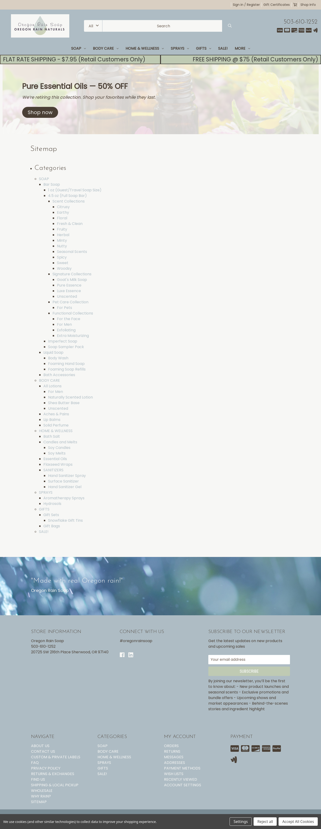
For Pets (64, 307)
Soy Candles (59, 447)
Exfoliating (66, 330)
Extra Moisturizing (73, 335)
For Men (64, 324)
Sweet (62, 263)
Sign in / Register (246, 4)
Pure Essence (69, 285)
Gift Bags (51, 526)
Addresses (174, 762)
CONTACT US (43, 751)
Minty (62, 240)
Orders (171, 746)
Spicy (62, 257)
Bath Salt (51, 436)
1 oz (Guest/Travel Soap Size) (74, 190)
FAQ (35, 762)
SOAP (78, 48)
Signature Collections (71, 274)
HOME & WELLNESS (145, 48)
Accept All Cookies (298, 821)
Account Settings (182, 785)
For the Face (68, 319)
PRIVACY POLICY (45, 768)
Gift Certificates (276, 4)
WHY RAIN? (41, 796)
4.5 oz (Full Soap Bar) (67, 195)
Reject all (265, 821)
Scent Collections (68, 201)
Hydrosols (52, 503)
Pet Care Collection (70, 302)
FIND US (38, 779)
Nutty (62, 246)
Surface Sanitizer (63, 481)
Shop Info (308, 4)
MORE (242, 48)
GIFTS (203, 48)
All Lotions (52, 386)
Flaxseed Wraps (58, 464)
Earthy (63, 212)
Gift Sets (51, 515)
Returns (172, 751)
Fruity (62, 229)
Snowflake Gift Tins (65, 520)
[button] (40, 112)
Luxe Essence (69, 291)
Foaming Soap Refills (67, 369)
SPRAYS (180, 48)
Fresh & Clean (70, 223)
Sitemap (39, 802)
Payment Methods (182, 768)
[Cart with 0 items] (295, 4)
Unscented (67, 296)
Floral (62, 218)
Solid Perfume (56, 425)
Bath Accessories (59, 375)
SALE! (223, 48)
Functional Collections (72, 313)
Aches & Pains (56, 414)
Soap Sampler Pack (66, 347)
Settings (241, 821)
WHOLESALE (41, 790)
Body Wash (58, 358)
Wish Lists (173, 774)
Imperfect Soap (62, 341)
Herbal (63, 235)
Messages (173, 757)
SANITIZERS (53, 470)
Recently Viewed (180, 779)
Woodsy (64, 268)
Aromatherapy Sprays (63, 498)
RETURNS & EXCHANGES (52, 774)
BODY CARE (106, 48)
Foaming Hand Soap (66, 363)
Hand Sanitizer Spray (67, 475)
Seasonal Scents (72, 251)
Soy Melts (57, 453)
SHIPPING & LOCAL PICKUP (54, 785)
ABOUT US (40, 746)
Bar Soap (51, 184)
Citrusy (63, 207)
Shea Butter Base (64, 403)
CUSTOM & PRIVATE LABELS (55, 757)
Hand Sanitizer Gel (64, 487)
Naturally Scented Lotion (70, 397)
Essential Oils (55, 459)
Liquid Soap (53, 352)
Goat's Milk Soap (72, 279)
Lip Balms (51, 419)
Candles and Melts (60, 442)
